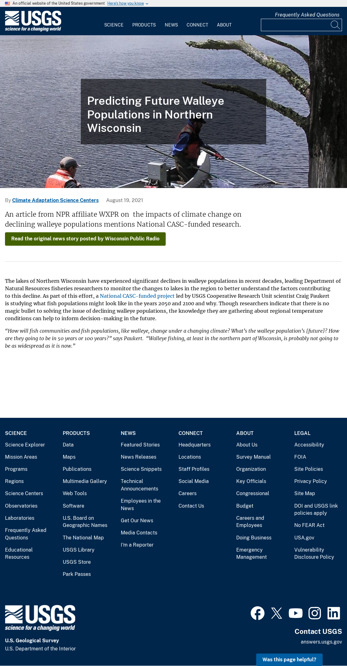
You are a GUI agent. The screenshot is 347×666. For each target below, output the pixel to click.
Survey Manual (253, 457)
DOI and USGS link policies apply (316, 509)
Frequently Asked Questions (307, 15)
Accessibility (309, 445)
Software (73, 506)
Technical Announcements (139, 485)
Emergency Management (251, 553)
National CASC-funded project (137, 296)
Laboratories (19, 518)
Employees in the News (141, 504)
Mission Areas (21, 457)
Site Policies (308, 469)
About (224, 24)
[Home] (33, 30)
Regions (14, 481)
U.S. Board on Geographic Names (85, 521)
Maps (69, 457)
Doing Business (253, 538)
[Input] (301, 25)
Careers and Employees (250, 521)
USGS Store (77, 562)
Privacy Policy (310, 481)
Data (68, 445)
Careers (187, 493)
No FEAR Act (309, 525)
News (171, 24)
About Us (246, 445)
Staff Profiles (193, 469)
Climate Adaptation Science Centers (55, 200)
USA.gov (304, 538)
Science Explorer (25, 445)
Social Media (193, 481)
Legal (302, 433)
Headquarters (194, 445)
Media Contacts (139, 533)
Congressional (252, 493)
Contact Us (191, 506)
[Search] (336, 25)
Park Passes (77, 574)
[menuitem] (114, 21)
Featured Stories (140, 445)
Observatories (21, 506)
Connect (197, 24)
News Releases (138, 457)
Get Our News (137, 521)
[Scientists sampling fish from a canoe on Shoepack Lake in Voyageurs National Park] (173, 111)
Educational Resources (19, 553)
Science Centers (24, 493)
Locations (189, 457)
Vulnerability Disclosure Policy (314, 553)
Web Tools (75, 493)
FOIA (300, 457)
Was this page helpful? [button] (289, 660)
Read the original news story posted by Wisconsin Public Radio (85, 239)
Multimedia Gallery (85, 481)
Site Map (304, 493)
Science (114, 24)
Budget (244, 506)
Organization (251, 469)
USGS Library (79, 550)
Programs (16, 469)
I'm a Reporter (137, 545)
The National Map (83, 538)
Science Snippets (141, 469)
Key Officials (251, 481)
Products (144, 24)
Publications (77, 469)
